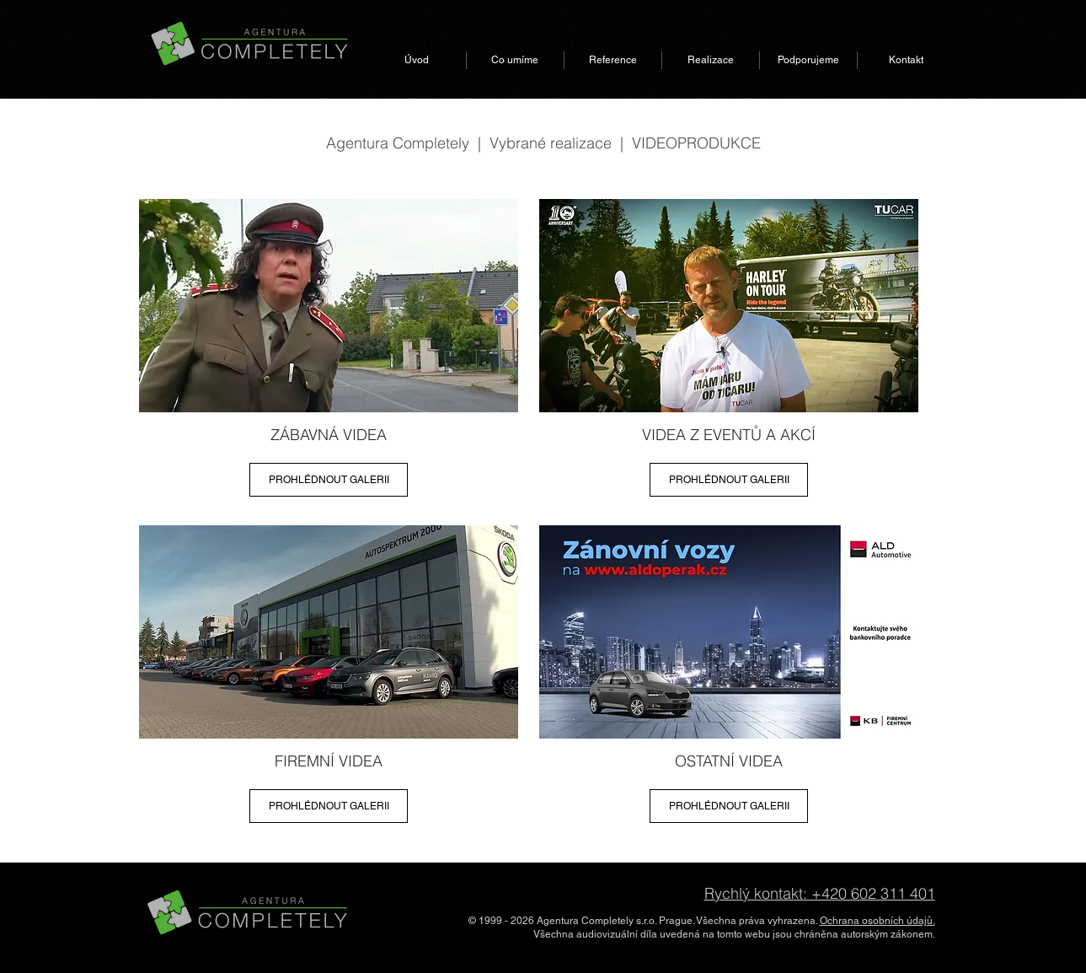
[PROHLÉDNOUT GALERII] (328, 480)
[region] (329, 353)
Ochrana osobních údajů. (877, 921)
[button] (515, 60)
